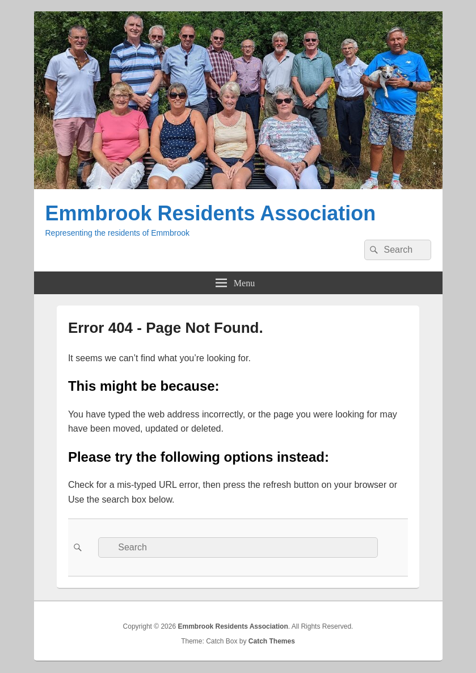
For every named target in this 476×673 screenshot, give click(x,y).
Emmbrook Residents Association (210, 213)
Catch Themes (271, 641)
